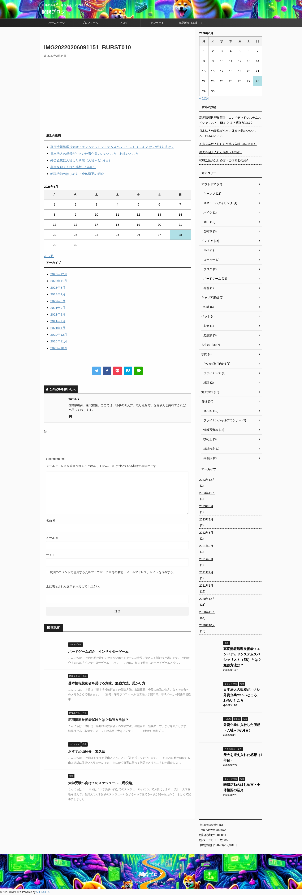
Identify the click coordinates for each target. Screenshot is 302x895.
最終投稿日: (207, 845)
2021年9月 (57, 307)
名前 (51, 520)
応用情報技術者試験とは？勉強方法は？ (98, 720)
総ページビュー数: (211, 840)
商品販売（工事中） (191, 22)
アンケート (157, 22)
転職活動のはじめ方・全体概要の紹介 (77, 174)
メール (52, 537)
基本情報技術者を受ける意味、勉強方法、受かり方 (106, 683)
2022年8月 (57, 301)
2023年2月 (57, 294)
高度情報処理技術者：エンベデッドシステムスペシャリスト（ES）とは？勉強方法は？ (112, 147)
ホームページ (56, 22)
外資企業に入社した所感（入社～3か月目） (81, 160)
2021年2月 (57, 321)
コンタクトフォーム (136, 864)
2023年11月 (58, 281)
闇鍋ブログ (54, 11)
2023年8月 (57, 287)
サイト (50, 555)
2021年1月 (57, 328)
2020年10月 (58, 348)
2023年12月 (58, 274)
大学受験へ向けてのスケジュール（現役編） (101, 783)
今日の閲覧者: (209, 825)
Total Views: (207, 830)
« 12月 (49, 256)
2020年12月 (58, 334)
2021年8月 (57, 314)
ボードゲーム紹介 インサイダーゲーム (98, 651)
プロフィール (90, 22)
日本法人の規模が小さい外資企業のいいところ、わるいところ (94, 153)
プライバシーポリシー (164, 864)
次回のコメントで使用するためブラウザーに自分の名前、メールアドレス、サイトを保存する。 (113, 572)
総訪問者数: (207, 835)
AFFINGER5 (43, 892)
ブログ (124, 22)
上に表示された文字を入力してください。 (74, 586)
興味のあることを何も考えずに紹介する (151, 881)
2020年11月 (58, 341)
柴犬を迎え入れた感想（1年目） (73, 167)
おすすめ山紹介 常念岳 (86, 751)
